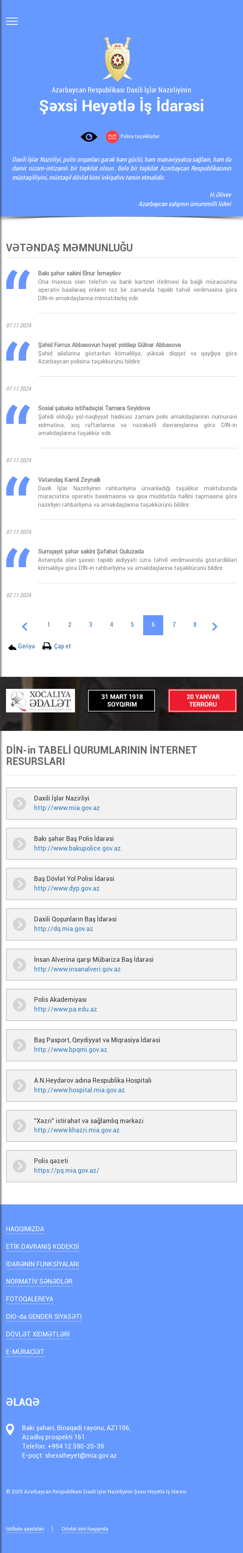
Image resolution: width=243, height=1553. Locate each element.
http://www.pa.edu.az (65, 1009)
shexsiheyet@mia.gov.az (81, 1455)
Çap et (62, 646)
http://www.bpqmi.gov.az (70, 1049)
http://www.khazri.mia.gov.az (77, 1130)
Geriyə (26, 646)
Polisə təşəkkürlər (133, 136)
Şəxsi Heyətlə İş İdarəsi (121, 106)
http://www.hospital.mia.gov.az (79, 1090)
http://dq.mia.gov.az (63, 929)
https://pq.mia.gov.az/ (66, 1170)
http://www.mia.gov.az (67, 808)
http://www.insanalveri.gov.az (77, 969)
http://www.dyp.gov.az (67, 888)
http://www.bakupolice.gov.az (77, 848)
